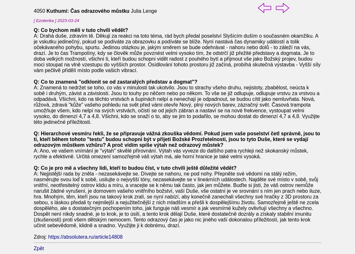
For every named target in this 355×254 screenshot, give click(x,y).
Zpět (39, 248)
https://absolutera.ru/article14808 (85, 237)
